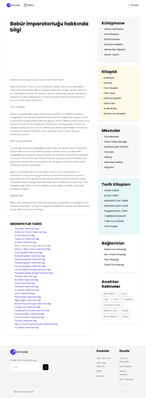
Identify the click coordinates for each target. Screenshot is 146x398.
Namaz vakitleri (123, 373)
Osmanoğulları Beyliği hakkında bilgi (33, 269)
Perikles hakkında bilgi (26, 276)
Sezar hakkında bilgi (25, 283)
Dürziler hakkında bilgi (26, 320)
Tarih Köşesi (109, 226)
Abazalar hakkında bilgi (26, 286)
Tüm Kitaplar (110, 88)
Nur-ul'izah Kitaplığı (114, 254)
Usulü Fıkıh (108, 103)
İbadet (125, 310)
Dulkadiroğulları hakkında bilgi (30, 255)
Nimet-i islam (110, 54)
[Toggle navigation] (29, 5)
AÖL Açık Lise (103, 358)
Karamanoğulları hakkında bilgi (30, 259)
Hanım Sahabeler (113, 29)
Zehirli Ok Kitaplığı (113, 264)
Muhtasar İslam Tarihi (115, 205)
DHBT (99, 371)
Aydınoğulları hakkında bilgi (28, 252)
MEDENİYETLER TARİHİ (115, 200)
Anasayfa (108, 77)
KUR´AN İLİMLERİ (111, 98)
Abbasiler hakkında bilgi (27, 228)
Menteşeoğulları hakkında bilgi (30, 266)
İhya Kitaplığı (110, 259)
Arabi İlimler (109, 108)
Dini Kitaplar (125, 366)
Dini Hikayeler (110, 34)
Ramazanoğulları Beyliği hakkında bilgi (34, 272)
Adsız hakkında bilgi (25, 293)
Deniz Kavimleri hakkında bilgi (29, 317)
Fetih (116, 299)
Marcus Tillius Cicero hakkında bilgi (32, 249)
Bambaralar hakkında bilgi (28, 296)
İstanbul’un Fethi (112, 305)
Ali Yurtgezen (110, 316)
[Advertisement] (49, 56)
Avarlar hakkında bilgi (25, 242)
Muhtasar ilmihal (112, 162)
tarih (123, 293)
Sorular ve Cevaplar (114, 113)
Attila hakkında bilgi (25, 235)
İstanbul (128, 299)
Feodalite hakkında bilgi (27, 327)
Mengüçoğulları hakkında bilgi (30, 262)
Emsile (25, 391)
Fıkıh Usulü (108, 93)
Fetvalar (108, 152)
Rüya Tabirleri (126, 379)
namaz (125, 316)
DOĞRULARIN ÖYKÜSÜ (115, 147)
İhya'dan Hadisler (112, 44)
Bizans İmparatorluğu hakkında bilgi (33, 303)
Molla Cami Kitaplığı (114, 249)
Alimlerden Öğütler (114, 49)
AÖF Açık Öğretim (101, 364)
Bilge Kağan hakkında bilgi (28, 300)
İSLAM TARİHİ (110, 195)
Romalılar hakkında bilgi (26, 279)
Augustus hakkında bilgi (27, 238)
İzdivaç (107, 157)
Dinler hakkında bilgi (114, 141)
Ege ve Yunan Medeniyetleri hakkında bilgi (36, 324)
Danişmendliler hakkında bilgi (29, 313)
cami (106, 299)
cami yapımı (110, 293)
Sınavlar (100, 375)
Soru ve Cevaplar (124, 360)
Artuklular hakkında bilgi (27, 289)
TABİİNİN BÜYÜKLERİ (114, 216)
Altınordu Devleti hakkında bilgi (30, 231)
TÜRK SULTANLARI (113, 221)
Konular (107, 83)
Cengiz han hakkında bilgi (27, 306)
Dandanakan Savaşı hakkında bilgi (32, 310)
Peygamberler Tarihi (114, 211)
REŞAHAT (108, 167)
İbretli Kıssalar (111, 39)
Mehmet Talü (110, 310)
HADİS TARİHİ (110, 190)
